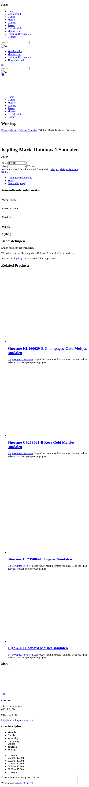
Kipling (5, 172)
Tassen (11, 25)
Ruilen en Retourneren (19, 34)
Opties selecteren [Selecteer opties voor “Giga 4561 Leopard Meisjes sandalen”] (24, 654)
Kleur (4, 163)
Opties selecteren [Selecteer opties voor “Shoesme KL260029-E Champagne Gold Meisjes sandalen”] (24, 359)
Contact (12, 36)
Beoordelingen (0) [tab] (17, 183)
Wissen (31, 166)
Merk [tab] (10, 180)
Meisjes (12, 19)
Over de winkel (15, 28)
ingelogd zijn (16, 258)
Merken (12, 111)
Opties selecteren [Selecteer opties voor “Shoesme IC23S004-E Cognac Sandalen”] (24, 565)
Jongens (12, 22)
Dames (11, 16)
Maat (4, 166)
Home (11, 11)
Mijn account (14, 31)
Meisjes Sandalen (28, 130)
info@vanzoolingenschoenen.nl (17, 720)
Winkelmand (14, 14)
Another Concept (24, 783)
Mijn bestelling (15, 51)
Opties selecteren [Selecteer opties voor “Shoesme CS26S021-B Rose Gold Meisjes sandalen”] (24, 453)
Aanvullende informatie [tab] (20, 177)
